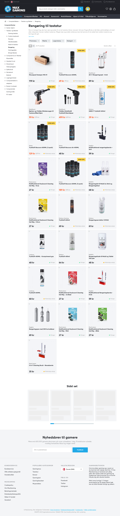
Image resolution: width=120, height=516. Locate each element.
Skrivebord (9, 72)
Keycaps (10, 39)
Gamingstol (37, 478)
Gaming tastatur (13, 33)
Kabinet (8, 75)
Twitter (63, 483)
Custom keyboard (13, 36)
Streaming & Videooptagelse (11, 65)
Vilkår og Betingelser (90, 510)
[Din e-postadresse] (51, 449)
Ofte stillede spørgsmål (12, 472)
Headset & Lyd (10, 61)
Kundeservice (110, 1)
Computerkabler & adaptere (11, 82)
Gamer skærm (10, 28)
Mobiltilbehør (66, 16)
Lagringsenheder (11, 78)
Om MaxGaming (10, 488)
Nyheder (19, 16)
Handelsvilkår (9, 475)
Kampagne (9, 16)
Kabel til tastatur (13, 44)
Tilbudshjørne (90, 16)
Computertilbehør (31, 16)
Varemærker (102, 16)
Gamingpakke (12, 50)
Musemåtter (37, 483)
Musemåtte (9, 58)
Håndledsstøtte (12, 41)
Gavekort (87, 1)
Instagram (64, 486)
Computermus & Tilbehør (13, 55)
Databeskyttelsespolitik (13, 494)
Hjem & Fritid (78, 16)
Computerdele (10, 89)
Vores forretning (55, 510)
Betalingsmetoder (11, 491)
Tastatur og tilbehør (26, 21)
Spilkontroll (9, 69)
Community (97, 2)
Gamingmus (37, 469)
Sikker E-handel (10, 497)
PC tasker (9, 94)
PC (41, 16)
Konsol (46, 16)
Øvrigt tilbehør (12, 53)
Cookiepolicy (9, 485)
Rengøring (38, 21)
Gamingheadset (38, 480)
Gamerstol (55, 16)
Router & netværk (11, 86)
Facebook (64, 480)
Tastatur (35, 472)
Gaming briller (10, 91)
